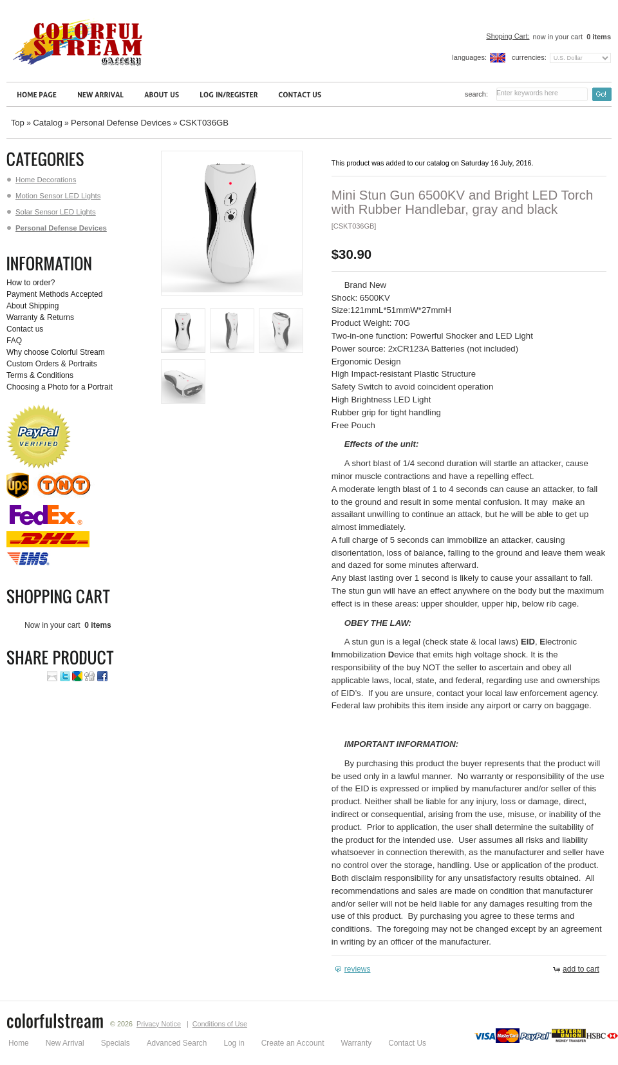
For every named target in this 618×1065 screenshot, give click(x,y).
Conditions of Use (219, 1024)
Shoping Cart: (507, 36)
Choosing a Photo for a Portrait (59, 386)
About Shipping (32, 305)
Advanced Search (177, 1043)
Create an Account (292, 1043)
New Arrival (65, 1043)
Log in (233, 1043)
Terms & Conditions (39, 375)
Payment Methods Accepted (54, 294)
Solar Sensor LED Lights (51, 212)
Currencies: (529, 57)
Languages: (469, 57)
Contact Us (407, 1043)
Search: (476, 94)
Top (17, 122)
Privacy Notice (158, 1024)
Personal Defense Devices (121, 122)
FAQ (14, 340)
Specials (115, 1043)
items (598, 37)
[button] (354, 969)
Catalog (47, 122)
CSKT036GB (204, 122)
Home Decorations (41, 180)
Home (18, 1043)
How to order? (30, 282)
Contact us (24, 329)
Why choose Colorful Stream (55, 352)
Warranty (356, 1043)
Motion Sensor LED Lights (53, 196)
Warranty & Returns (40, 317)
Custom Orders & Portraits (51, 363)
